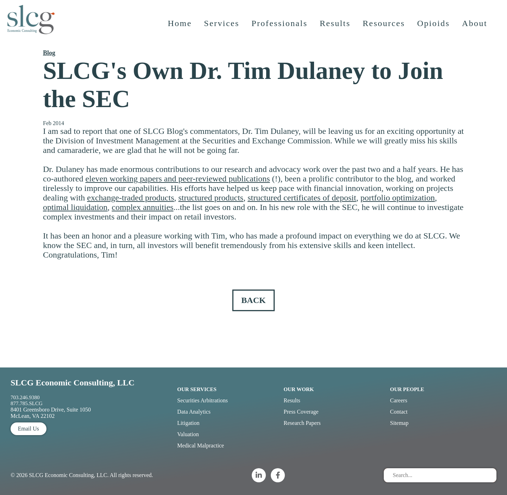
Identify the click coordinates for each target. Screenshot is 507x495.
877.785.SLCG (27, 403)
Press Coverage (301, 412)
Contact (399, 412)
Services (222, 30)
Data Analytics (194, 412)
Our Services (197, 389)
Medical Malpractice (200, 445)
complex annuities (142, 207)
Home (181, 30)
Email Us (28, 429)
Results (336, 30)
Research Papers (302, 423)
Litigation (188, 423)
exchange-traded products (130, 197)
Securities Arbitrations (202, 400)
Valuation (188, 434)
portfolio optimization (398, 197)
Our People (407, 389)
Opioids (434, 30)
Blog (49, 52)
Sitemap (399, 423)
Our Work (299, 389)
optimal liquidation (75, 207)
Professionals (280, 30)
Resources (385, 30)
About (475, 30)
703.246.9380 (25, 397)
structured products (211, 197)
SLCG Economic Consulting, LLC (72, 382)
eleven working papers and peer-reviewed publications (178, 178)
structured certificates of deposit (302, 197)
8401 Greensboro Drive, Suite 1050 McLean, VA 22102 (51, 413)
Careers (398, 400)
